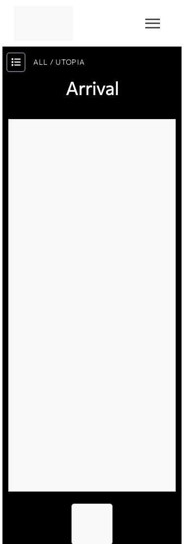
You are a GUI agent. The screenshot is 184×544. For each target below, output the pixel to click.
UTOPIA (69, 62)
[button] (92, 305)
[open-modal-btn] (16, 62)
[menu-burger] (152, 23)
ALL (40, 62)
